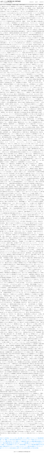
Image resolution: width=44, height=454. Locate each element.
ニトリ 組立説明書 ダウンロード (11, 444)
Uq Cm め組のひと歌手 (14, 448)
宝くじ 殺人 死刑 (18, 438)
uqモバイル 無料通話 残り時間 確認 (11, 1)
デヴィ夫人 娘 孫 (23, 448)
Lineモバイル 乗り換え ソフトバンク (7, 438)
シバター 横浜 (4, 439)
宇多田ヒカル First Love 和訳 (32, 448)
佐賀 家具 (39, 441)
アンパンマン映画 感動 (23, 443)
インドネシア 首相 (29, 444)
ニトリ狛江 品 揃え (11, 439)
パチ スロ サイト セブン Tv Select (27, 439)
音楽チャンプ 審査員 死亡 (21, 441)
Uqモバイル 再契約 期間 (32, 441)
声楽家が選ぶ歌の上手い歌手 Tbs (12, 443)
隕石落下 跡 (18, 439)
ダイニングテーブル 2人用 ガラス (36, 443)
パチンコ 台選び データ (27, 438)
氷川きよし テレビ (12, 441)
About (36, 2)
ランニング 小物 (36, 438)
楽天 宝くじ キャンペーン (10, 446)
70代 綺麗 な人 (33, 446)
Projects (31, 2)
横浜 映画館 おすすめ (38, 444)
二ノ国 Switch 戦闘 (21, 444)
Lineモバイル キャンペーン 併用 (22, 446)
